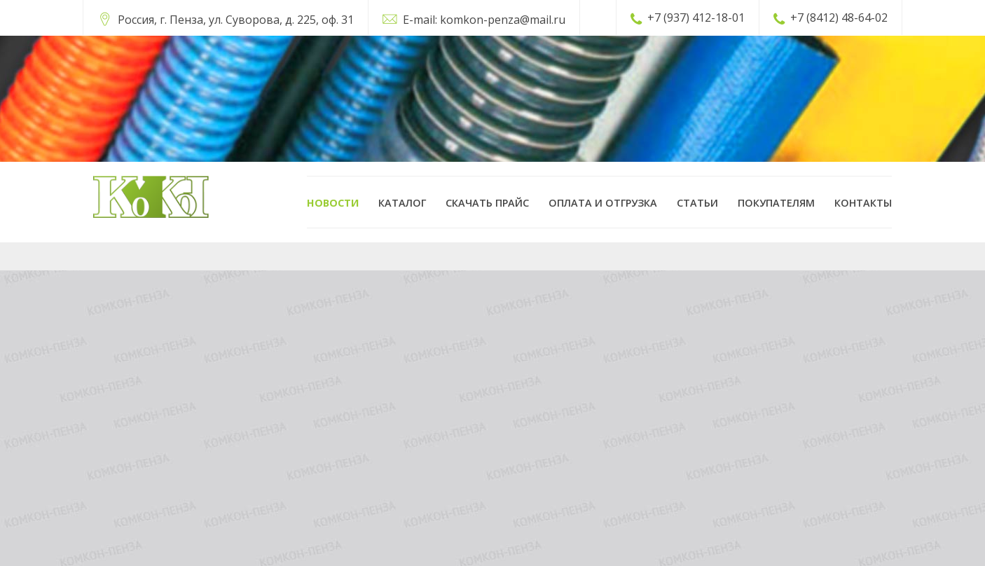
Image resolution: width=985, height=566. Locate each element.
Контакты (863, 202)
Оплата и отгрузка (603, 202)
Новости (333, 202)
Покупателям (776, 202)
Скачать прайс (487, 202)
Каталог (402, 202)
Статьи (697, 202)
